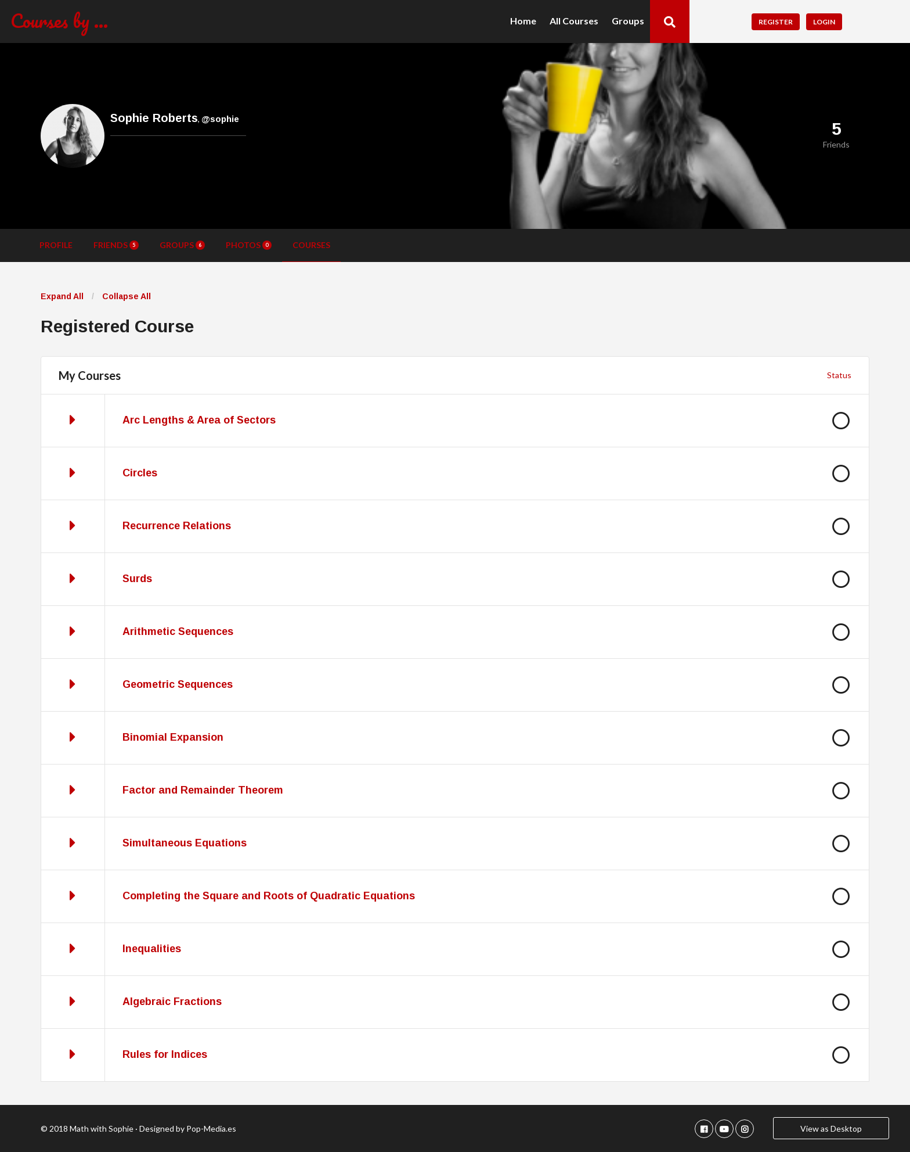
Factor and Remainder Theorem (202, 790)
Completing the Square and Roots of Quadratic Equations (268, 896)
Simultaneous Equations (184, 843)
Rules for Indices (164, 1054)
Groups (628, 21)
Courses (311, 245)
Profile (56, 245)
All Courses (574, 21)
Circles (139, 473)
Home (523, 21)
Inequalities (151, 948)
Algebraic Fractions (172, 1001)
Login (824, 21)
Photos (249, 245)
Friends (116, 245)
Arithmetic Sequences (177, 631)
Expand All (62, 296)
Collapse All (126, 296)
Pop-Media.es (211, 1128)
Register (776, 21)
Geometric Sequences (177, 684)
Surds (137, 578)
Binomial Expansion (172, 737)
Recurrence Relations (176, 526)
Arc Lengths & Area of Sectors (199, 420)
